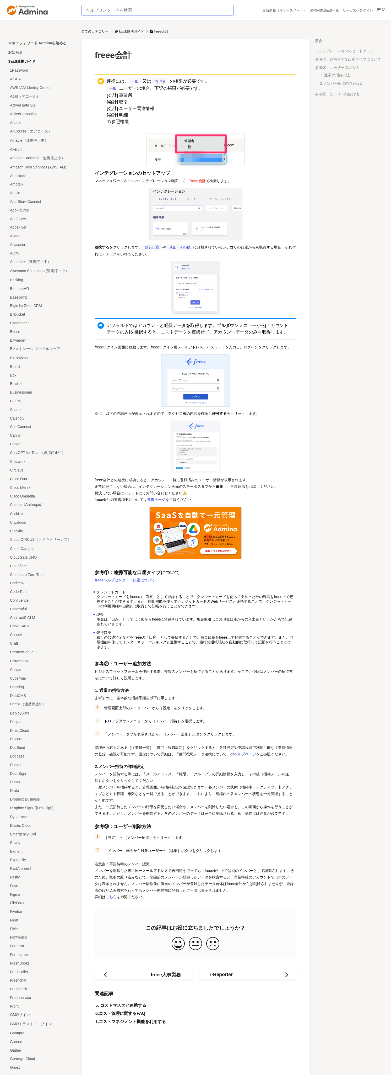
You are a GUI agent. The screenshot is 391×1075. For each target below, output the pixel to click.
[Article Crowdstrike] (40, 661)
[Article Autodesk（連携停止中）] (40, 262)
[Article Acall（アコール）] (40, 96)
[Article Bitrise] (40, 331)
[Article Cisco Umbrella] (40, 496)
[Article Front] (40, 1006)
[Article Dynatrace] (40, 817)
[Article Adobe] (40, 122)
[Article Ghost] (40, 1067)
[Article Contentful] (40, 609)
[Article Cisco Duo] (40, 479)
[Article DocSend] (40, 747)
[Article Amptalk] (40, 184)
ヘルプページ (245, 753)
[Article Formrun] (40, 946)
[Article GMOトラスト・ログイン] (40, 1024)
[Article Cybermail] (40, 678)
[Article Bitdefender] (40, 323)
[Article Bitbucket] (40, 314)
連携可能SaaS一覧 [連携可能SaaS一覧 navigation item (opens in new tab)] (325, 10)
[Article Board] (40, 366)
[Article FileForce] (40, 903)
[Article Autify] (40, 253)
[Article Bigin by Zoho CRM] (40, 305)
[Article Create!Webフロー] (40, 652)
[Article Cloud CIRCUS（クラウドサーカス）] (40, 539)
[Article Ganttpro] (40, 1033)
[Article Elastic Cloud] (40, 825)
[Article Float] (40, 920)
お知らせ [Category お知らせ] (15, 52)
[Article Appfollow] (40, 218)
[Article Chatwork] (40, 461)
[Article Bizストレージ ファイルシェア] (40, 349)
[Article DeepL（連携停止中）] (40, 704)
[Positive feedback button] (178, 943)
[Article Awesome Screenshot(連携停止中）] (40, 271)
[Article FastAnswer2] (40, 868)
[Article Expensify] (40, 860)
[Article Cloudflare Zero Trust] (40, 574)
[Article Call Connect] (40, 426)
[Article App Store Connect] (40, 201)
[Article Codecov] (40, 583)
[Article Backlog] (40, 280)
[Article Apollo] (40, 193)
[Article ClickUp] (40, 514)
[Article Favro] (40, 885)
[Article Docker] (40, 764)
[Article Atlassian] (40, 244)
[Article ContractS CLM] (40, 617)
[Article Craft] (40, 643)
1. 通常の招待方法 (335, 75)
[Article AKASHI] (40, 79)
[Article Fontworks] (40, 937)
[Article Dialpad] (40, 722)
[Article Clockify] (40, 531)
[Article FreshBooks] (40, 963)
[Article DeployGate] (40, 713)
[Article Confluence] (40, 600)
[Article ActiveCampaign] (40, 114)
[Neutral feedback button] (195, 943)
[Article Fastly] (40, 877)
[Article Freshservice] (40, 997)
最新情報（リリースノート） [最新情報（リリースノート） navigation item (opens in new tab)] (285, 10)
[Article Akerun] (40, 149)
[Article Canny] (40, 435)
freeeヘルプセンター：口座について (125, 579)
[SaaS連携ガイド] (130, 31)
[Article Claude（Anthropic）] (40, 505)
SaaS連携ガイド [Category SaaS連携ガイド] (21, 61)
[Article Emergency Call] (40, 834)
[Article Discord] (40, 739)
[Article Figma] (40, 894)
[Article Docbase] (40, 756)
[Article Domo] (40, 782)
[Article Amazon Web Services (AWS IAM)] (40, 167)
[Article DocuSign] (40, 773)
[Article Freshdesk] (40, 989)
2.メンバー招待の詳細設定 (342, 83)
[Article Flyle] (40, 928)
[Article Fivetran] (40, 911)
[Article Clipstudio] (40, 522)
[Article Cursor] (40, 669)
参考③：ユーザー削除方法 (337, 94)
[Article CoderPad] (40, 591)
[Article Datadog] (40, 686)
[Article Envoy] (40, 842)
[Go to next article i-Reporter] (247, 973)
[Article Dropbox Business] (40, 799)
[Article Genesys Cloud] (40, 1059)
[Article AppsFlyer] (40, 227)
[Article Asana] (40, 236)
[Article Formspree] (40, 954)
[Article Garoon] (40, 1041)
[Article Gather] (40, 1050)
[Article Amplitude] (40, 175)
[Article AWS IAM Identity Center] (40, 87)
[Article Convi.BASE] (40, 626)
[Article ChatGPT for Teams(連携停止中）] (40, 452)
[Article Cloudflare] (40, 566)
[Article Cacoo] (40, 409)
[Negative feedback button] (213, 943)
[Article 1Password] (40, 70)
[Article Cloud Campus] (40, 548)
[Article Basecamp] (40, 297)
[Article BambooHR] (40, 288)
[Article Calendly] (40, 418)
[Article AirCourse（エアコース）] (40, 131)
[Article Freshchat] (40, 980)
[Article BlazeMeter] (40, 358)
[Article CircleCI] (40, 470)
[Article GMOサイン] (40, 1015)
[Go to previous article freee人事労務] (144, 973)
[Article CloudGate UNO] (40, 557)
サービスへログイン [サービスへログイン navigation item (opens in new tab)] (358, 10)
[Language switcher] (381, 10)
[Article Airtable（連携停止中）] (40, 140)
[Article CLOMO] (40, 401)
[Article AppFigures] (40, 210)
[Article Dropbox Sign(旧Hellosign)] (40, 808)
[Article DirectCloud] (40, 730)
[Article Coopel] (40, 635)
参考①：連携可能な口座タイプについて (348, 59)
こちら (111, 896)
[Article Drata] (40, 790)
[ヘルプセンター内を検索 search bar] (157, 10)
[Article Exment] (40, 851)
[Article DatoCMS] (40, 695)
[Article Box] (40, 375)
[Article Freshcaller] (40, 971)
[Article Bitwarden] (40, 340)
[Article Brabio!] (40, 383)
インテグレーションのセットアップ (344, 51)
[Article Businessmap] (40, 392)
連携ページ (156, 498)
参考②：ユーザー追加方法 (337, 68)
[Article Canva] (40, 444)
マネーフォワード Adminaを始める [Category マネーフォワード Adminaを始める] (37, 43)
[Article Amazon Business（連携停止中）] (40, 158)
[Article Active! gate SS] (40, 105)
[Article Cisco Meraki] (40, 487)
